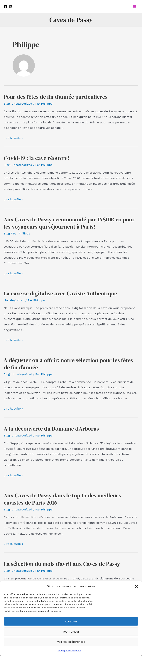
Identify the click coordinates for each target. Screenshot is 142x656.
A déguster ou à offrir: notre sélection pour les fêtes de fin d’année (68, 363)
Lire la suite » (13, 138)
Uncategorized (21, 103)
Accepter (71, 621)
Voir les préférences (71, 641)
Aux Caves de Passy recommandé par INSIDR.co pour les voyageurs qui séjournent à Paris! (69, 223)
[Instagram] (11, 6)
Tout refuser (71, 631)
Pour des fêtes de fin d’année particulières (55, 97)
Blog (7, 103)
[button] (136, 586)
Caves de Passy (71, 19)
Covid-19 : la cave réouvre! (36, 158)
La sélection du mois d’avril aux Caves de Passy (62, 564)
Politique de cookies (69, 650)
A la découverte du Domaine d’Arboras (51, 428)
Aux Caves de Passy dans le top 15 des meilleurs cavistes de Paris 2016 (62, 499)
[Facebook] (5, 6)
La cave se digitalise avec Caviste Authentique (60, 293)
